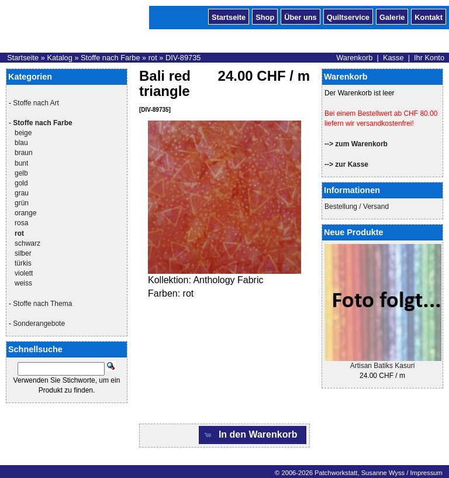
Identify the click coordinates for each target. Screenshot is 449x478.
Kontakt (429, 16)
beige (23, 133)
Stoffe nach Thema (42, 304)
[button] (252, 435)
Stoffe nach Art (36, 103)
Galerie (392, 16)
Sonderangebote (39, 323)
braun (24, 153)
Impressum (426, 472)
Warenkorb (354, 57)
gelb (21, 173)
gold (21, 183)
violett (24, 273)
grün (22, 203)
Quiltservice (348, 16)
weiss (23, 283)
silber (23, 253)
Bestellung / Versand (356, 206)
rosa (21, 223)
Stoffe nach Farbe (110, 57)
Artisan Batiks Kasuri (382, 366)
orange (25, 213)
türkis (23, 263)
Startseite (229, 16)
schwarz (27, 243)
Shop (264, 16)
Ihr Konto (429, 57)
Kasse (393, 57)
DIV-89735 (183, 57)
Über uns (300, 16)
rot (152, 57)
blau (21, 143)
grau (22, 193)
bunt (21, 163)
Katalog (59, 57)
